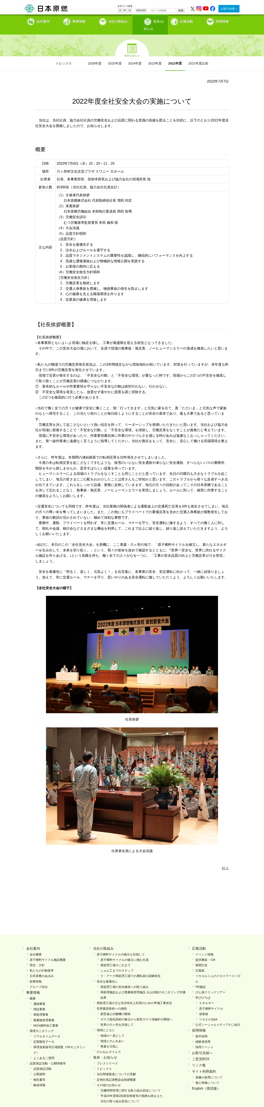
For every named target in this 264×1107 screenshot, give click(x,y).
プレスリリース (107, 1056)
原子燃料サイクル (211, 1001)
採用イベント (204, 1039)
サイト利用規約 (204, 1064)
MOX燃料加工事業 (45, 1018)
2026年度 (94, 56)
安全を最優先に (107, 974)
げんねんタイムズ (109, 1044)
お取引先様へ (229, 8)
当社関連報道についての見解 (116, 1067)
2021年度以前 (198, 56)
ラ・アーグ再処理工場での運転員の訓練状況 (130, 968)
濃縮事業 (39, 996)
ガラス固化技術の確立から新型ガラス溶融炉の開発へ (136, 1012)
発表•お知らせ (154, 20)
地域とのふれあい (112, 1033)
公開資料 (39, 1067)
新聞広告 (201, 958)
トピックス (64, 56)
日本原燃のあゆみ (42, 968)
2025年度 (114, 56)
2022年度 (175, 56)
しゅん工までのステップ (117, 963)
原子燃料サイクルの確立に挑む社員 (124, 952)
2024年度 (135, 56)
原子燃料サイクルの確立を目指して (121, 947)
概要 (33, 991)
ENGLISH (141, 10)
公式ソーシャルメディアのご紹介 (218, 1017)
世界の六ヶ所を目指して (117, 1017)
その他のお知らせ (109, 1077)
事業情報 (78, 20)
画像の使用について (209, 1070)
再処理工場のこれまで (115, 958)
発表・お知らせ (105, 1050)
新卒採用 (201, 1029)
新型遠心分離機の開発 (115, 1006)
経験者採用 (202, 1034)
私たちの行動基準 (42, 963)
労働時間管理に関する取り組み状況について (130, 1083)
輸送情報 (39, 1077)
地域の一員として (112, 1028)
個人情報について (207, 1075)
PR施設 (200, 979)
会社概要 (36, 947)
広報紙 (199, 963)
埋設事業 (39, 1002)
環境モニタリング (42, 1023)
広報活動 (186, 20)
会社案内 (43, 20)
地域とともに (106, 1022)
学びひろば (202, 990)
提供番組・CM (205, 952)
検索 (180, 10)
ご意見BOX (201, 1051)
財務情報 (36, 974)
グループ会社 (39, 979)
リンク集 (199, 1058)
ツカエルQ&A (208, 1012)
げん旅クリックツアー (210, 985)
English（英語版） (206, 1081)
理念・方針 (37, 958)
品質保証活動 (42, 1061)
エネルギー (206, 995)
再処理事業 (40, 1007)
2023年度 (155, 56)
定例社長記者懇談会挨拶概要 (116, 1072)
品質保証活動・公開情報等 (48, 1056)
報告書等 (39, 1072)
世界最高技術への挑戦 (112, 1001)
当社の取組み (118, 20)
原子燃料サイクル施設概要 (48, 952)
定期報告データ (43, 1034)
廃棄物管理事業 (43, 1012)
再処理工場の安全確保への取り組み (124, 979)
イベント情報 (204, 947)
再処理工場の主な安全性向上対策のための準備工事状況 (134, 995)
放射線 (203, 1006)
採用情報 (222, 20)
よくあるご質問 (43, 1050)
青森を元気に (109, 1039)
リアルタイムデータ (46, 1029)
